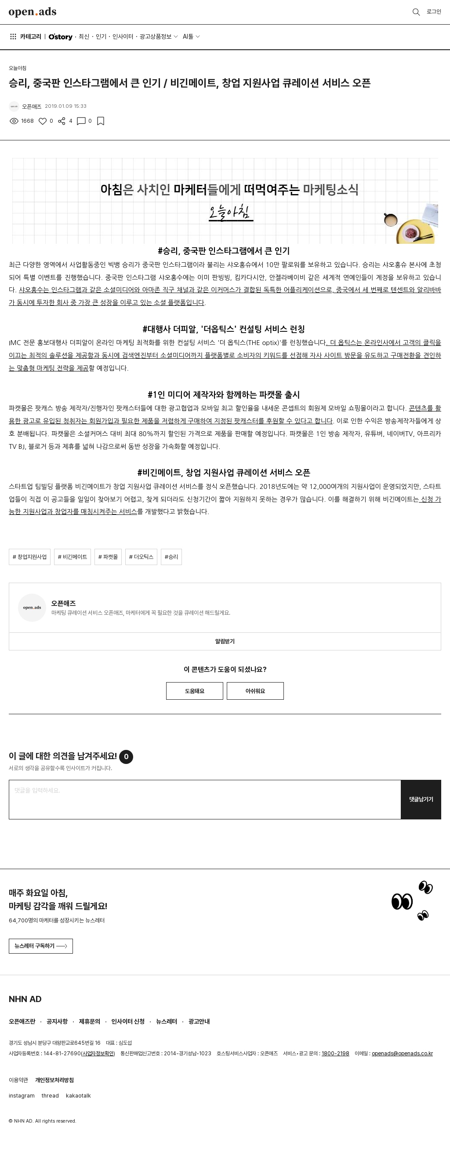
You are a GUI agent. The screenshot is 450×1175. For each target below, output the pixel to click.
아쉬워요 (255, 691)
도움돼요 (194, 691)
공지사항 (57, 1021)
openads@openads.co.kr (402, 1053)
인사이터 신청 (128, 1021)
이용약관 (18, 1080)
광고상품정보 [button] (155, 36)
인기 (101, 36)
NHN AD (25, 999)
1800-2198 (335, 1053)
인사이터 (123, 36)
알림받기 (225, 641)
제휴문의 (89, 1021)
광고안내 (199, 1021)
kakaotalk (78, 1095)
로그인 (434, 11)
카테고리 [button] (25, 36)
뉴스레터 (166, 1021)
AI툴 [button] (188, 36)
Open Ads (32, 12)
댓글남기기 (421, 799)
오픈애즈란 (22, 1021)
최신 (84, 36)
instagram (22, 1095)
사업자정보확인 (98, 1053)
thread (50, 1095)
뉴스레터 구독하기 (41, 946)
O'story (61, 37)
